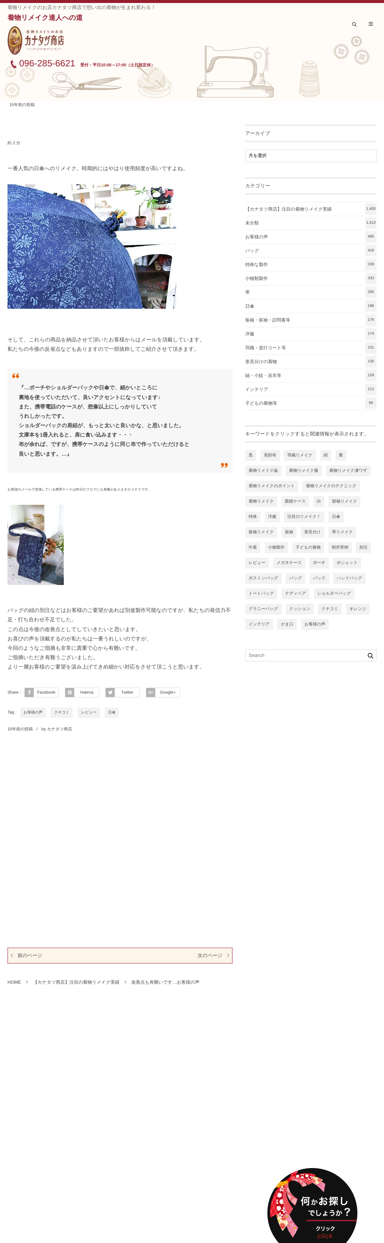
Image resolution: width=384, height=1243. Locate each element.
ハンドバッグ (349, 578)
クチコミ (61, 712)
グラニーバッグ (263, 609)
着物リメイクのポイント (272, 486)
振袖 (289, 532)
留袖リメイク (344, 501)
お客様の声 (33, 712)
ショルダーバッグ (334, 593)
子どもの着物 (308, 547)
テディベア (295, 593)
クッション (299, 609)
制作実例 (340, 547)
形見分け (312, 532)
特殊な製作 (310, 264)
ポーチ (319, 563)
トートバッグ (261, 593)
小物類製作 (310, 278)
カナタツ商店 (59, 729)
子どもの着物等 (310, 403)
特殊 (253, 517)
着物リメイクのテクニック (331, 486)
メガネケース (289, 563)
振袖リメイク (261, 532)
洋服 (310, 334)
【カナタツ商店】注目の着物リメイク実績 (310, 209)
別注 (363, 547)
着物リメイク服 (303, 470)
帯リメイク (342, 532)
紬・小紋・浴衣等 (310, 375)
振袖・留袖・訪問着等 (310, 320)
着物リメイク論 (263, 470)
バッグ (310, 250)
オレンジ (358, 609)
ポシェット (346, 563)
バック (319, 578)
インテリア (310, 389)
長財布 (270, 455)
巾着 (253, 547)
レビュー (88, 712)
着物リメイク (261, 501)
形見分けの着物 (310, 361)
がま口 (287, 624)
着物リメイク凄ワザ (348, 470)
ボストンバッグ (263, 578)
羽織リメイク (299, 455)
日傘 (112, 712)
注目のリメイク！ (304, 517)
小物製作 (276, 547)
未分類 (310, 223)
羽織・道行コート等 (310, 347)
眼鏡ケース (295, 501)
